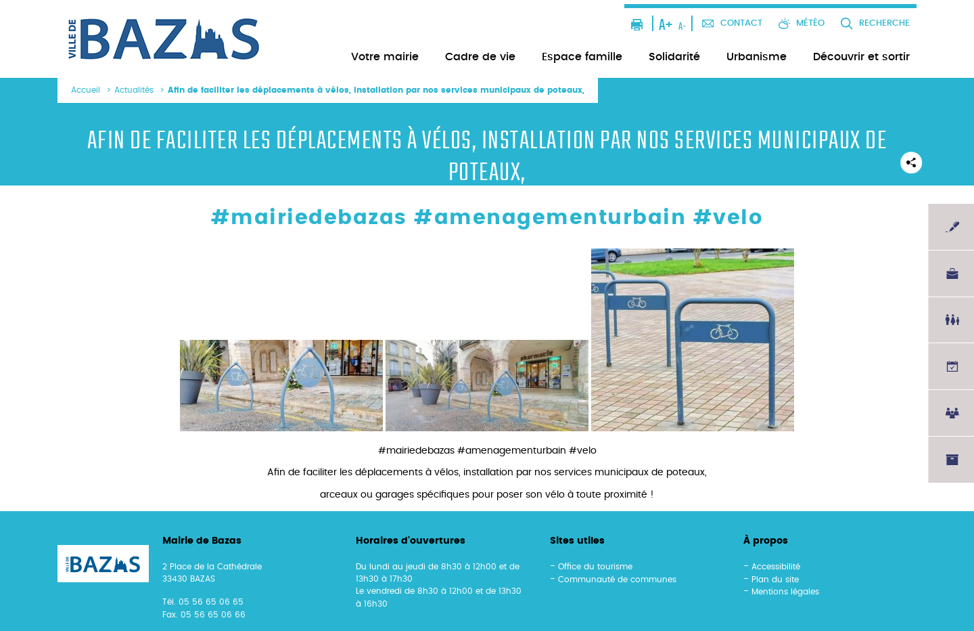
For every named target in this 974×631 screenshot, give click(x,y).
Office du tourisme (595, 567)
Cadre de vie (480, 56)
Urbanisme (756, 56)
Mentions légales (785, 592)
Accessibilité (775, 567)
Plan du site (775, 579)
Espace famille (582, 56)
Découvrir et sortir (861, 56)
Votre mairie (385, 56)
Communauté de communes (617, 579)
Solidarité (674, 56)
